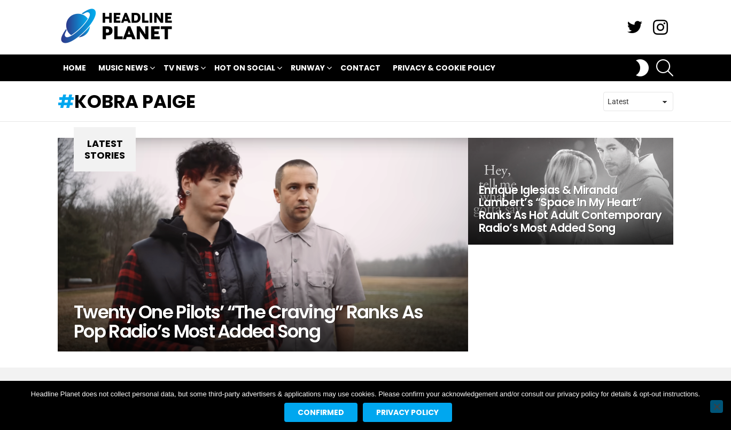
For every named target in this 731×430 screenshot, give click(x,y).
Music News (123, 69)
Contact (360, 67)
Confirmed (321, 412)
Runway (308, 69)
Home (74, 67)
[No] (716, 406)
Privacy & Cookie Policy (444, 67)
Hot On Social (244, 69)
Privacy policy (407, 412)
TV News (181, 69)
